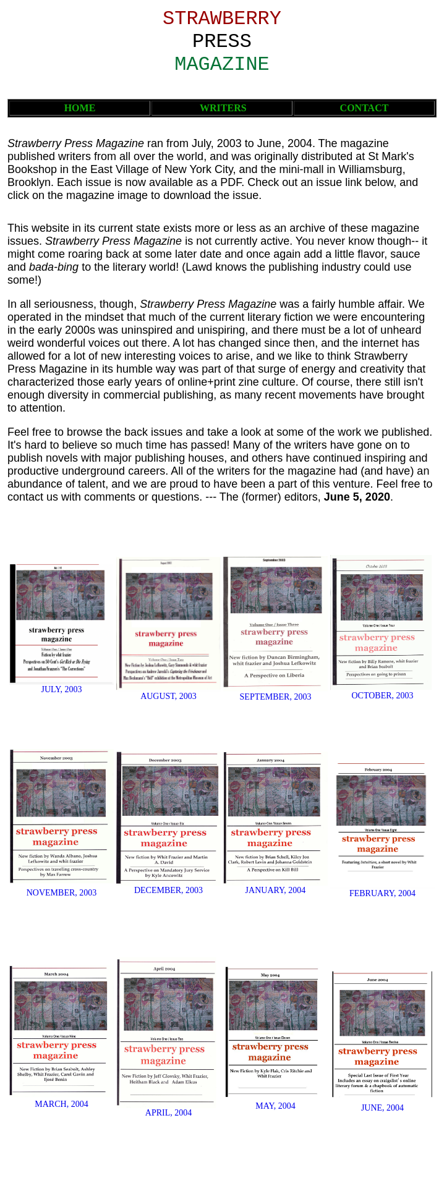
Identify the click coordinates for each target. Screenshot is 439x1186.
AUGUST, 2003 (168, 696)
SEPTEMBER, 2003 (276, 696)
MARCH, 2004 (61, 1104)
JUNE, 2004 (382, 1107)
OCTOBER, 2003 (382, 695)
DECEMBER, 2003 (168, 890)
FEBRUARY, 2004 (382, 893)
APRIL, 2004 (168, 1112)
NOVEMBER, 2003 (62, 892)
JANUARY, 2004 (275, 890)
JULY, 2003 (61, 689)
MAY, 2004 (275, 1106)
